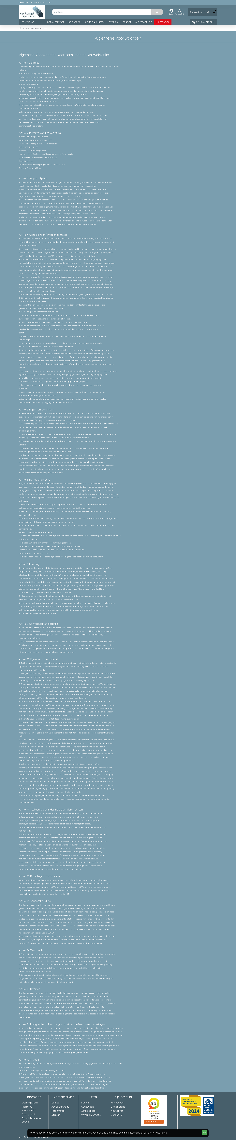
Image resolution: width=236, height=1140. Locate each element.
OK (204, 1133)
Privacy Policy (160, 1132)
